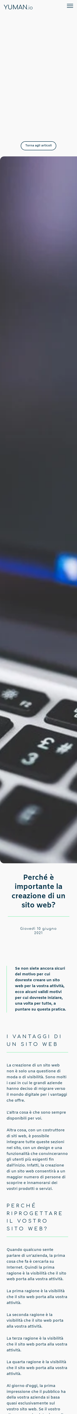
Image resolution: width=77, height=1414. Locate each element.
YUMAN (18, 7)
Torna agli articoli (38, 146)
